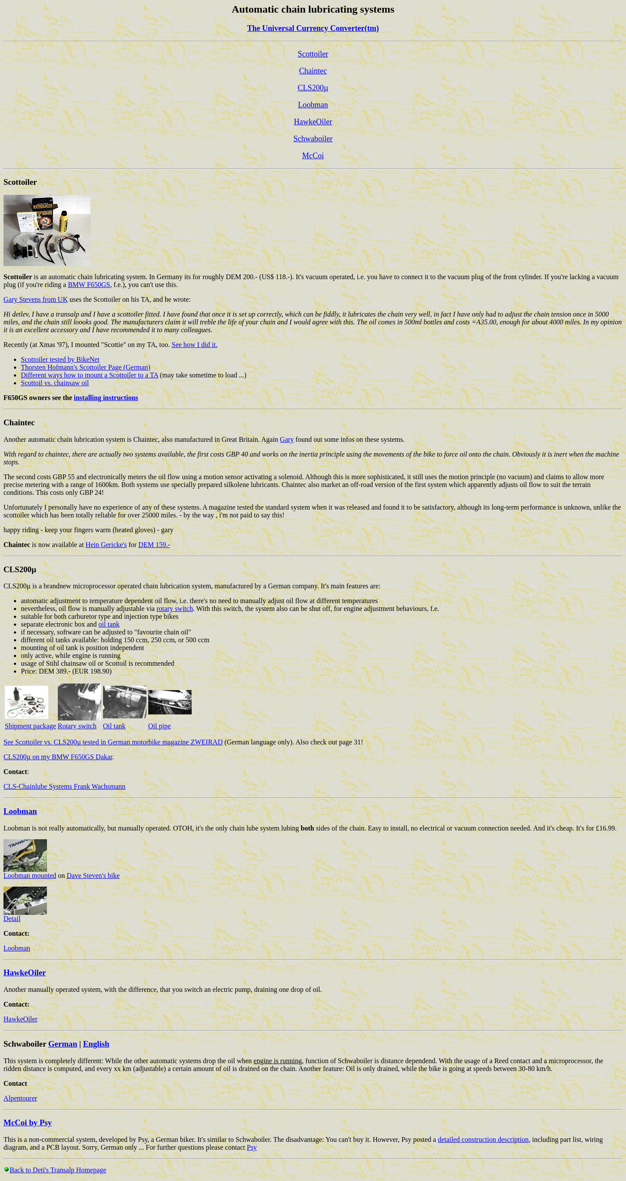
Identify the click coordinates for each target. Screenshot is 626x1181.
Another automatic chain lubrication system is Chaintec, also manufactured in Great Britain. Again (141, 439)
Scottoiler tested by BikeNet (60, 359)
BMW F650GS (89, 284)
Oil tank (114, 726)
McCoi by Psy (27, 1122)
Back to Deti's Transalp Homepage (58, 1170)
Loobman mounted (29, 872)
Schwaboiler (313, 138)
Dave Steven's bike (93, 875)
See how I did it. (194, 344)
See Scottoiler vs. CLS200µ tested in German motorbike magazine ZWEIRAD (113, 742)
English (96, 1043)
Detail (25, 915)
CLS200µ (313, 87)
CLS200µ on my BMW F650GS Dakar (57, 757)
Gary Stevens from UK (35, 299)
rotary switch (174, 608)
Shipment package (30, 726)
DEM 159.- (154, 544)
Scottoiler (313, 54)
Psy (252, 1147)
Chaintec (313, 71)
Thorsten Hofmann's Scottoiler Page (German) (85, 367)
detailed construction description (483, 1139)
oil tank (109, 624)
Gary (287, 439)
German (62, 1043)
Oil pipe (159, 726)
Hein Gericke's (106, 544)
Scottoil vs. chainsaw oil (55, 383)
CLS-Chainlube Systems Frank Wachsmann (64, 786)
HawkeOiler (313, 121)
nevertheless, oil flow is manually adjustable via (88, 608)
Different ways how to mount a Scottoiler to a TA (89, 375)
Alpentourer (20, 1098)
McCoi (313, 155)
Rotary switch (77, 726)
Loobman (313, 104)
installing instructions (106, 397)
